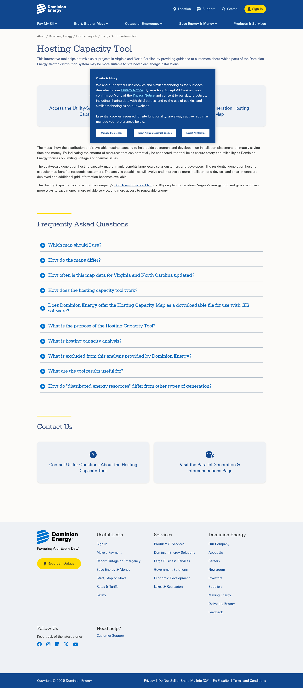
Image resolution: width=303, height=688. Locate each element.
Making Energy (220, 595)
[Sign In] (255, 9)
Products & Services (250, 24)
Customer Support (110, 636)
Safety (101, 595)
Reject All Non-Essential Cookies (155, 133)
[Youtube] (75, 645)
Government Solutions (171, 570)
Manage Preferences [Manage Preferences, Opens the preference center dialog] (111, 133)
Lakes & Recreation (168, 587)
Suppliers (215, 587)
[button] (93, 462)
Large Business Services (172, 561)
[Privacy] (149, 680)
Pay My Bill (45, 24)
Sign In (102, 544)
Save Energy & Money (196, 24)
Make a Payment (109, 553)
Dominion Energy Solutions (174, 553)
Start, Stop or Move (89, 24)
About (41, 36)
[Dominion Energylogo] (51, 9)
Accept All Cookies (195, 133)
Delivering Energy (60, 36)
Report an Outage (59, 563)
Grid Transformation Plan (133, 185)
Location (184, 9)
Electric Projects (86, 36)
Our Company (219, 544)
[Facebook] (39, 645)
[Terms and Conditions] (249, 680)
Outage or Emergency (142, 24)
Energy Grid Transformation (119, 36)
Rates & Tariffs (107, 587)
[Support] (206, 9)
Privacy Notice (132, 90)
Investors (215, 578)
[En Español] (221, 680)
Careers (214, 561)
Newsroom (217, 570)
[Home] (58, 540)
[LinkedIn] (57, 645)
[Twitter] (66, 645)
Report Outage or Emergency (118, 561)
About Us (216, 553)
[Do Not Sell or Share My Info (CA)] (183, 680)
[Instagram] (48, 645)
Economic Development (172, 578)
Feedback (216, 612)
